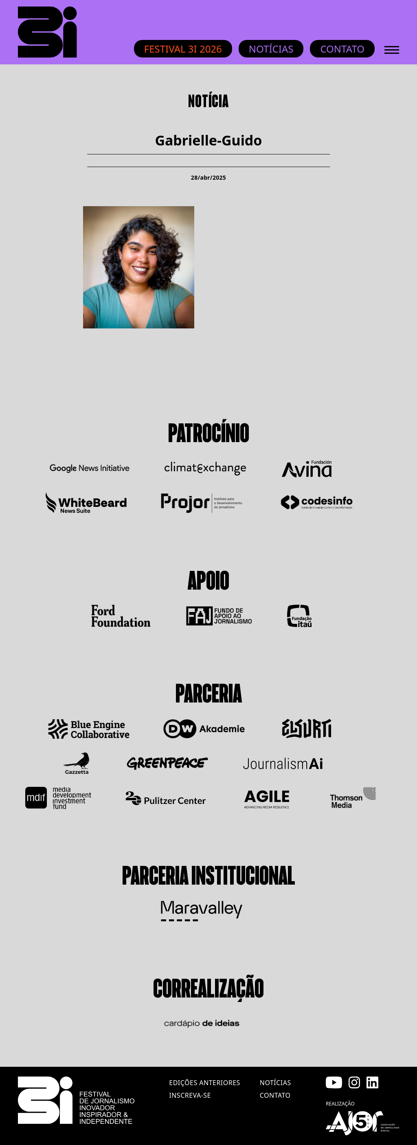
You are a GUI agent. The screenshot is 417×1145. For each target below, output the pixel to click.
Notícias (271, 48)
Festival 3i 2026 (183, 48)
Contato (342, 48)
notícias (275, 1082)
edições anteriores (204, 1082)
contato (275, 1095)
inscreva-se (190, 1095)
